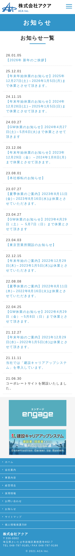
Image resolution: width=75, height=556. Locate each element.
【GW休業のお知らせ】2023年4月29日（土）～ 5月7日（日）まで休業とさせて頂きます (37, 224)
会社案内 (10, 469)
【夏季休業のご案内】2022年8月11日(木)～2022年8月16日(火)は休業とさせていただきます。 (37, 291)
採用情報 (10, 493)
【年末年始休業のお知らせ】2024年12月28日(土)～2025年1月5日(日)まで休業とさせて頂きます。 (36, 106)
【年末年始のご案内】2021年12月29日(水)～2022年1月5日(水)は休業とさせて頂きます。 (37, 342)
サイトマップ (13, 516)
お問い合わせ (13, 501)
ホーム (9, 462)
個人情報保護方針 (16, 524)
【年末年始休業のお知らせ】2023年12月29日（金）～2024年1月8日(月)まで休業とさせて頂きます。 (36, 157)
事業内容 (10, 477)
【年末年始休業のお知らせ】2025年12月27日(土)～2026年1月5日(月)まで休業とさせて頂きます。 (36, 80)
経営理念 (10, 485)
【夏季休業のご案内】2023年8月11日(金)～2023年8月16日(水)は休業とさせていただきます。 (37, 198)
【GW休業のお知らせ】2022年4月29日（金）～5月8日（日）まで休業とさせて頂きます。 (37, 316)
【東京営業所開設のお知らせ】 (31, 245)
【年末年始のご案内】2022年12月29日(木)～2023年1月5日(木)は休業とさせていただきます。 (37, 265)
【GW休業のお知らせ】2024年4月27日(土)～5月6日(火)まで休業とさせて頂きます (36, 131)
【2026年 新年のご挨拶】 (27, 60)
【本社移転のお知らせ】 (25, 178)
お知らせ (10, 509)
